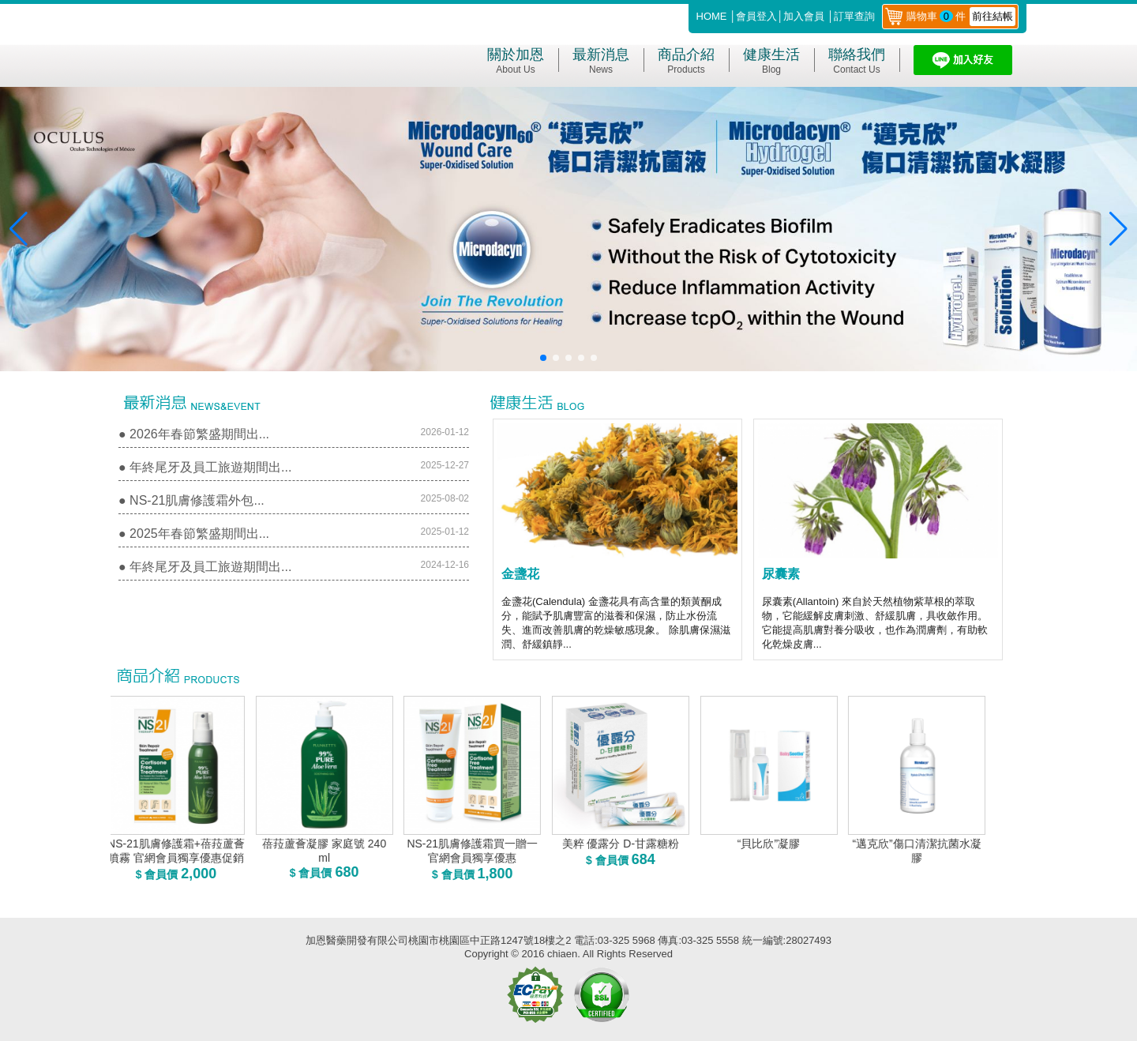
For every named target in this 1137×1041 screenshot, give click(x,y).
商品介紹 (686, 61)
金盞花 (520, 574)
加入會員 (803, 16)
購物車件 (960, 16)
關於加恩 (515, 61)
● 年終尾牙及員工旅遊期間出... (204, 467)
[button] (543, 358)
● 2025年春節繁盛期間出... (193, 533)
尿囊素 (781, 574)
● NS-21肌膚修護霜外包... (191, 500)
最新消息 (600, 61)
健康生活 (771, 61)
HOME (711, 16)
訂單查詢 (854, 16)
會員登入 (756, 16)
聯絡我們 (856, 61)
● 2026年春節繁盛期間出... (193, 434)
